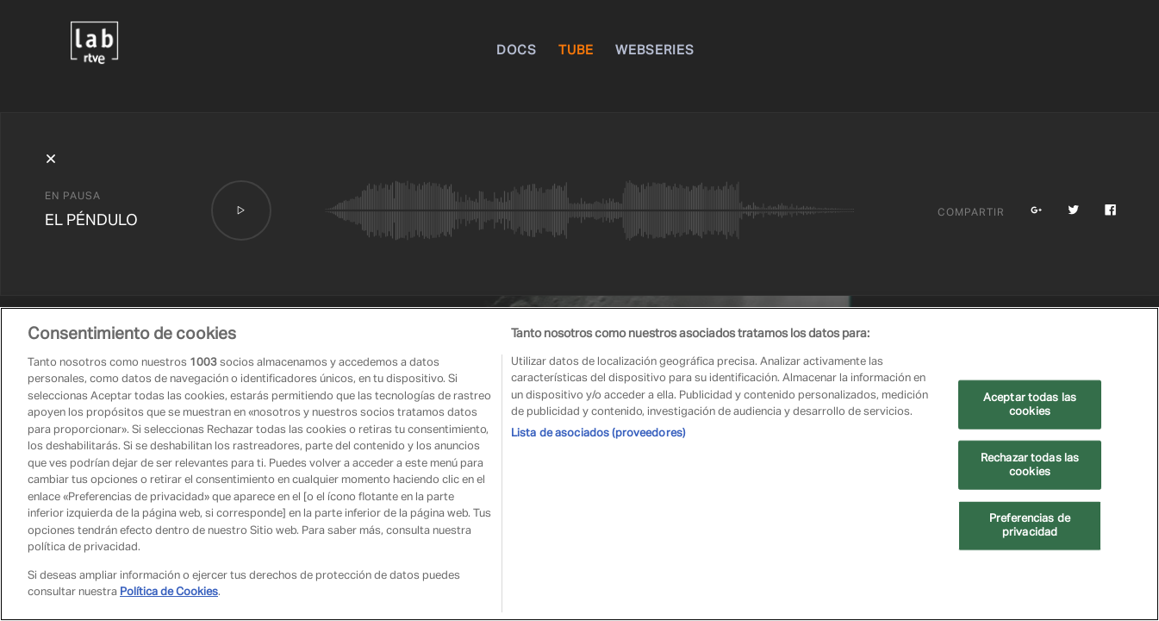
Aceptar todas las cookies (1029, 404)
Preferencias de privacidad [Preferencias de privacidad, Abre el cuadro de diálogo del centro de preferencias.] (1029, 525)
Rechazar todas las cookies (1030, 465)
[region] (579, 464)
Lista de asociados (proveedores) (598, 433)
